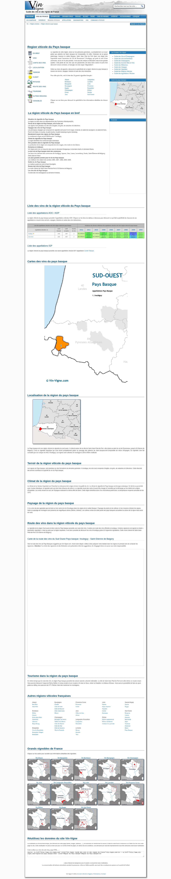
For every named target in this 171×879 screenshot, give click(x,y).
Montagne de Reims (60, 719)
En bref (36, 53)
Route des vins (39, 86)
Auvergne (105, 713)
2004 (140, 230)
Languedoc (90, 79)
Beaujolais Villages (37, 732)
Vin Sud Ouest (86, 807)
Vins (87, 20)
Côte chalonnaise (60, 711)
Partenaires (96, 874)
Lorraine (90, 82)
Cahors (127, 715)
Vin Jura (39, 782)
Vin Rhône (39, 807)
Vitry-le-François (59, 730)
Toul (77, 734)
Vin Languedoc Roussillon (62, 782)
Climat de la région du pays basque (49, 481)
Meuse (78, 730)
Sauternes (35, 719)
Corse (67, 92)
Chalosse (127, 726)
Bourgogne (68, 86)
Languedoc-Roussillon (83, 719)
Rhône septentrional (108, 719)
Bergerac (127, 713)
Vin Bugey (62, 807)
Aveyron (127, 717)
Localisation (38, 67)
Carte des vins (39, 63)
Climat (35, 77)
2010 (96, 230)
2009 (103, 230)
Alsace (67, 79)
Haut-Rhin (35, 706)
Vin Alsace (39, 758)
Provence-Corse (81, 702)
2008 (111, 230)
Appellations (66, 20)
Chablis (57, 704)
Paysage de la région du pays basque (50, 503)
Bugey (67, 88)
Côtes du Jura (80, 713)
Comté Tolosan (89, 251)
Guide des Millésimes (121, 65)
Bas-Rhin (35, 704)
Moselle (78, 732)
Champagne (68, 90)
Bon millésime (81, 233)
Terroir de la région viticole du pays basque (54, 463)
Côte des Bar (58, 726)
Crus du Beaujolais (37, 730)
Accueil (79, 874)
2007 (118, 230)
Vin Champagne (31, 20)
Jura (66, 94)
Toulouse (127, 723)
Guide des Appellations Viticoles (124, 73)
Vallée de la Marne (60, 721)
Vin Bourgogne (109, 758)
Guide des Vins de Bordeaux (123, 58)
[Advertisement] (85, 35)
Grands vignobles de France (45, 748)
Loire (89, 84)
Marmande (128, 719)
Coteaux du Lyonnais (108, 723)
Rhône (89, 90)
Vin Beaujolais (62, 758)
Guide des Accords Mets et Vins (124, 63)
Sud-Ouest (90, 94)
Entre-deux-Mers (37, 717)
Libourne (34, 721)
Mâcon (56, 713)
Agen (126, 721)
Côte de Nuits (58, 706)
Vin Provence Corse (132, 782)
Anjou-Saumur (106, 706)
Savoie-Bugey (129, 702)
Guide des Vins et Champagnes (124, 56)
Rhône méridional (107, 721)
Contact (103, 874)
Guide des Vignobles (120, 69)
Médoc (34, 713)
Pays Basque (129, 730)
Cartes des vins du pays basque (47, 261)
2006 (126, 230)
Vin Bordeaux (85, 758)
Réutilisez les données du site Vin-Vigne (52, 838)
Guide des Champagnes (122, 61)
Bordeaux (68, 82)
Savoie (89, 92)
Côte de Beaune (59, 708)
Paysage (36, 82)
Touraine (104, 708)
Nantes (104, 704)
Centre (104, 711)
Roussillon (90, 88)
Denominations (78, 20)
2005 (133, 230)
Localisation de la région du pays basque (52, 395)
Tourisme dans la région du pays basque (52, 675)
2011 (88, 230)
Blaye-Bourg (35, 723)
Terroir (36, 72)
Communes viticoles (97, 20)
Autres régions (40, 96)
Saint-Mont (30, 236)
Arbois (77, 715)
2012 (81, 230)
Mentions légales (88, 874)
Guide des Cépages (120, 67)
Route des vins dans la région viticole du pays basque (61, 523)
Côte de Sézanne (60, 728)
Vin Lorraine (109, 782)
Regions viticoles (54, 20)
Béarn (126, 728)
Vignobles (41, 20)
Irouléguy (30, 233)
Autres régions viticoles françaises (49, 695)
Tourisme (37, 91)
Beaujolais (68, 84)
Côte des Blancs (59, 723)
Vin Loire (86, 782)
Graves (34, 715)
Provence (90, 86)
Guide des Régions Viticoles (123, 71)
